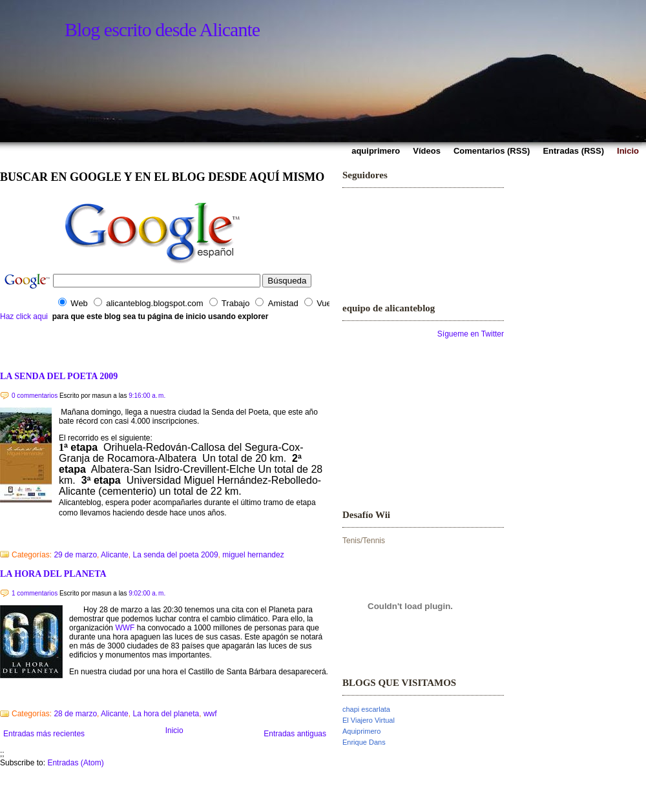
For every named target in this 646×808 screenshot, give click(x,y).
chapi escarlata (366, 709)
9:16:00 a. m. (147, 395)
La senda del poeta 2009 (175, 554)
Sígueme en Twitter (470, 333)
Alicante (115, 554)
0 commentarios (34, 395)
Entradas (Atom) (75, 762)
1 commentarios (34, 593)
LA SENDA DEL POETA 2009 (59, 376)
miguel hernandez (253, 554)
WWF (124, 627)
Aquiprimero (361, 731)
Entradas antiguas (295, 733)
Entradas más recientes (44, 733)
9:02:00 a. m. (147, 593)
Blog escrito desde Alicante (162, 29)
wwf (210, 713)
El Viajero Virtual (368, 720)
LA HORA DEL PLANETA (53, 573)
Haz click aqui (24, 316)
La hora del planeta (165, 713)
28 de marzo (75, 713)
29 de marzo (75, 554)
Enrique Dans (364, 742)
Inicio (174, 730)
